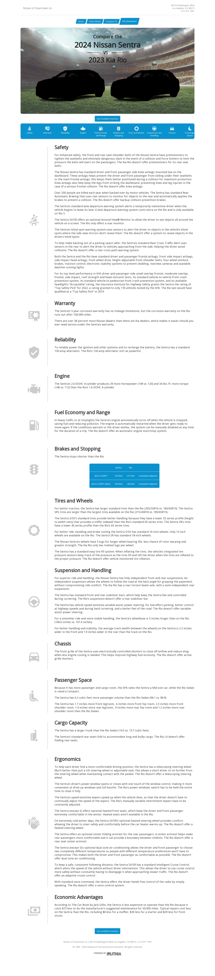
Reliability (69, 135)
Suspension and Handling (165, 137)
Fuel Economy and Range (108, 137)
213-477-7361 (187, 11)
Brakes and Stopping (127, 137)
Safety (30, 135)
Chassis (185, 135)
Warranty (49, 135)
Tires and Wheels (146, 135)
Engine (88, 135)
